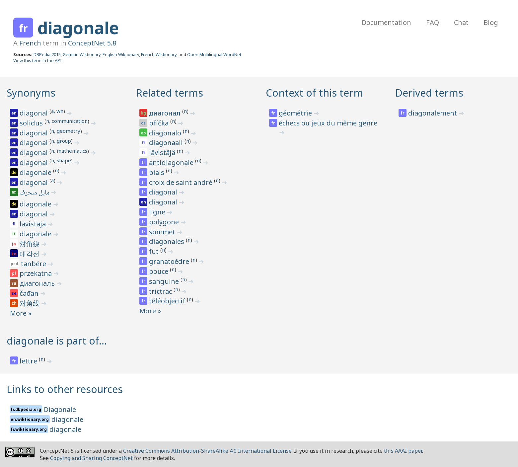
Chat (461, 22)
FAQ (432, 22)
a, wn (57, 111)
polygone (165, 221)
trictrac (161, 291)
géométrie (296, 113)
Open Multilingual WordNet (214, 54)
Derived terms (429, 93)
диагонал (165, 113)
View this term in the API (37, 60)
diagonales (167, 241)
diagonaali (167, 142)
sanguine (165, 281)
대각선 (30, 253)
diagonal (34, 113)
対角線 (30, 243)
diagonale (78, 28)
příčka (159, 122)
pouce (159, 271)
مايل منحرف (35, 193)
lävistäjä (33, 223)
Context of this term (314, 93)
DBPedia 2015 (47, 54)
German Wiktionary (82, 54)
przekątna (36, 273)
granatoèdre (170, 261)
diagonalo (166, 132)
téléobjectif (168, 300)
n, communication (67, 120)
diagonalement (433, 113)
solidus (32, 122)
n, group (61, 140)
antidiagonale (172, 162)
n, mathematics (69, 150)
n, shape (61, 160)
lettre (29, 360)
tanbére (34, 263)
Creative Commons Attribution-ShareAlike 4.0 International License (207, 450)
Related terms (169, 93)
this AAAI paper (403, 450)
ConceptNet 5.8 (92, 43)
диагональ (38, 283)
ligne (158, 211)
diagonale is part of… (57, 341)
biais (157, 172)
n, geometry (65, 130)
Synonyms (31, 93)
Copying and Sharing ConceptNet (91, 458)
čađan (30, 293)
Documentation (386, 22)
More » (21, 313)
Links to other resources (65, 389)
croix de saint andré (181, 182)
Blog (490, 22)
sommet (163, 231)
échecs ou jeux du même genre (328, 122)
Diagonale (60, 409)
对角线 (30, 303)
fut (154, 251)
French (30, 43)
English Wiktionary (121, 54)
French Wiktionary (159, 54)
